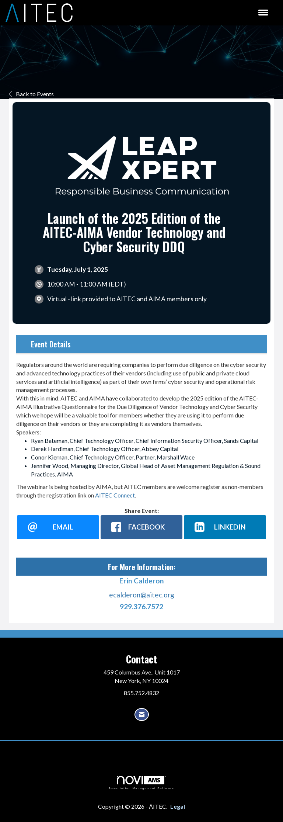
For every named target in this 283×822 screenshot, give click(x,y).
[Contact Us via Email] (141, 714)
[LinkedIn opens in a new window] (225, 527)
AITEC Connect (115, 495)
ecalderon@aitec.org (141, 594)
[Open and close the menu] (174, 13)
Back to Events (31, 93)
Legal (177, 806)
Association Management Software (141, 783)
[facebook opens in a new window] (142, 527)
